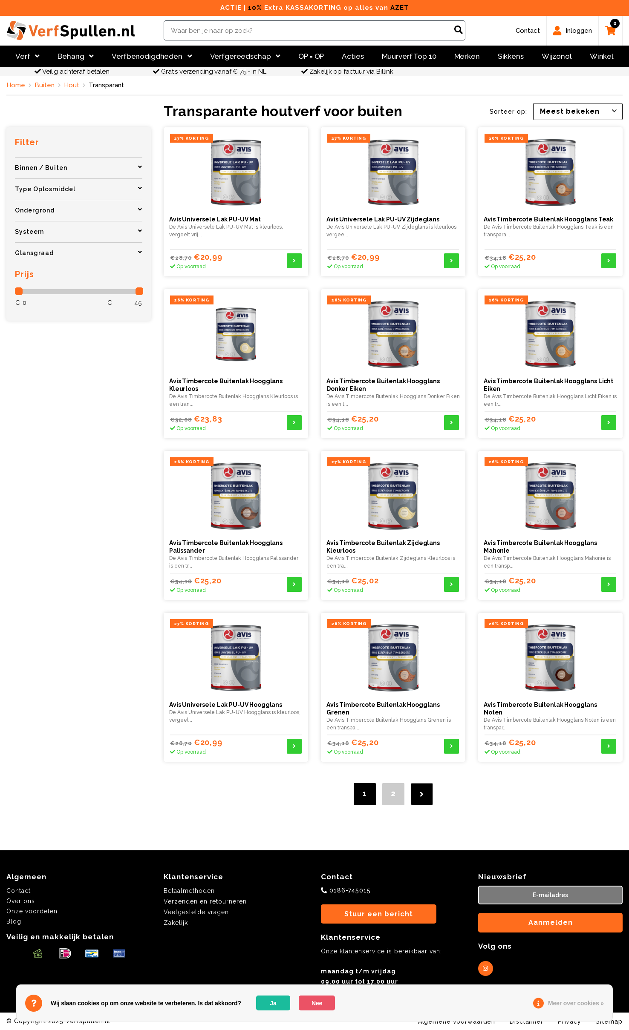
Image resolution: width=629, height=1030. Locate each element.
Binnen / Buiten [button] (78, 167)
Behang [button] (76, 56)
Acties (353, 56)
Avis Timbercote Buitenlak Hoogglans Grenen (383, 708)
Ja (273, 1003)
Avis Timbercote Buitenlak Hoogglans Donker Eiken (383, 385)
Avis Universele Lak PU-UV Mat (215, 219)
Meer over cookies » (576, 1003)
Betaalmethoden (189, 890)
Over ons (20, 901)
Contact (18, 890)
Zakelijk (176, 922)
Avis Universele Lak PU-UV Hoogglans (225, 704)
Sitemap (609, 1021)
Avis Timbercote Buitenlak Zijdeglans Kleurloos (383, 546)
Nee (317, 1003)
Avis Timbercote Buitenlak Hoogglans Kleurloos (226, 385)
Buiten (45, 85)
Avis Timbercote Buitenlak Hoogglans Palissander (226, 546)
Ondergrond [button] (78, 210)
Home (15, 85)
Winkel (602, 56)
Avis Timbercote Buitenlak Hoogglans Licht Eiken (548, 385)
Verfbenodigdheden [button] (152, 56)
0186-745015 (350, 890)
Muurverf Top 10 (409, 56)
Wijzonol (557, 56)
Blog (13, 921)
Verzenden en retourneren (205, 901)
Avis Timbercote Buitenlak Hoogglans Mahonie (540, 546)
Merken (467, 56)
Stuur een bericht (378, 914)
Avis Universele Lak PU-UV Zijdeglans (382, 219)
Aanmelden (550, 922)
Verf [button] (27, 56)
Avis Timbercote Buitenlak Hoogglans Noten (540, 708)
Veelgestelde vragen (196, 912)
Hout (71, 85)
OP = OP (311, 56)
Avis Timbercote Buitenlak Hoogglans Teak (548, 219)
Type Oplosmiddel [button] (78, 188)
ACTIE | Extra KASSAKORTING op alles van (314, 7)
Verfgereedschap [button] (245, 56)
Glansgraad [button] (78, 252)
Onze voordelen (32, 911)
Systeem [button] (78, 231)
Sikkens (511, 56)
